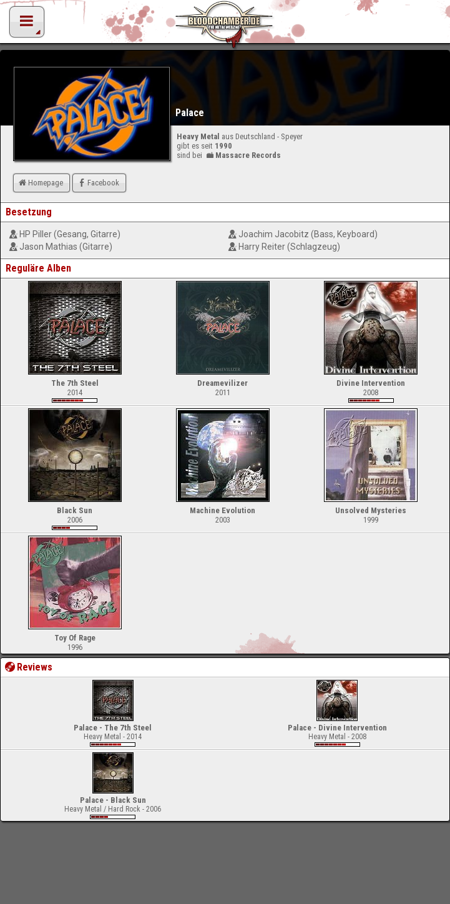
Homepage (40, 182)
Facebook (97, 182)
